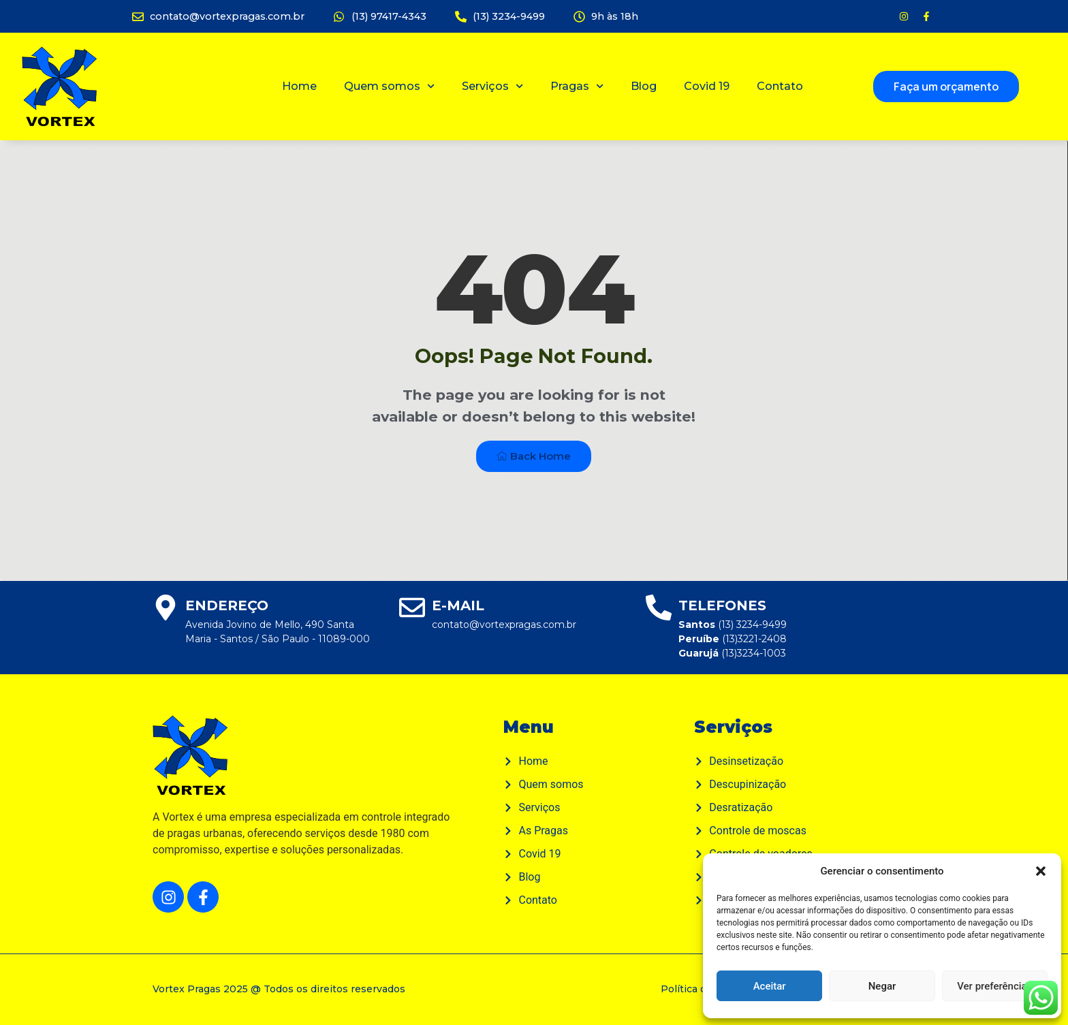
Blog (644, 86)
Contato (780, 86)
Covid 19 (706, 86)
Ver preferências (994, 986)
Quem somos (389, 86)
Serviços (492, 86)
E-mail (458, 605)
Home (299, 86)
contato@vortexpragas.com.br (504, 624)
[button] (1041, 871)
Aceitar (769, 986)
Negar (882, 986)
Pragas (576, 86)
